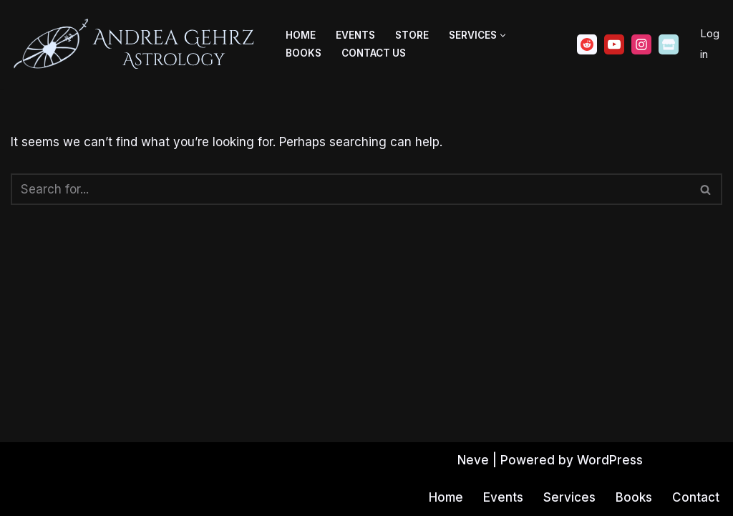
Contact (695, 497)
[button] (502, 35)
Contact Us (373, 53)
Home (301, 35)
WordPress (610, 460)
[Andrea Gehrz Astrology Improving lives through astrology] (136, 44)
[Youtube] (614, 44)
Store (412, 35)
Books (303, 53)
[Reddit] (587, 44)
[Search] (350, 189)
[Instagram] (641, 44)
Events (355, 35)
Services (569, 497)
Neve (473, 460)
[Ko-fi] (669, 44)
